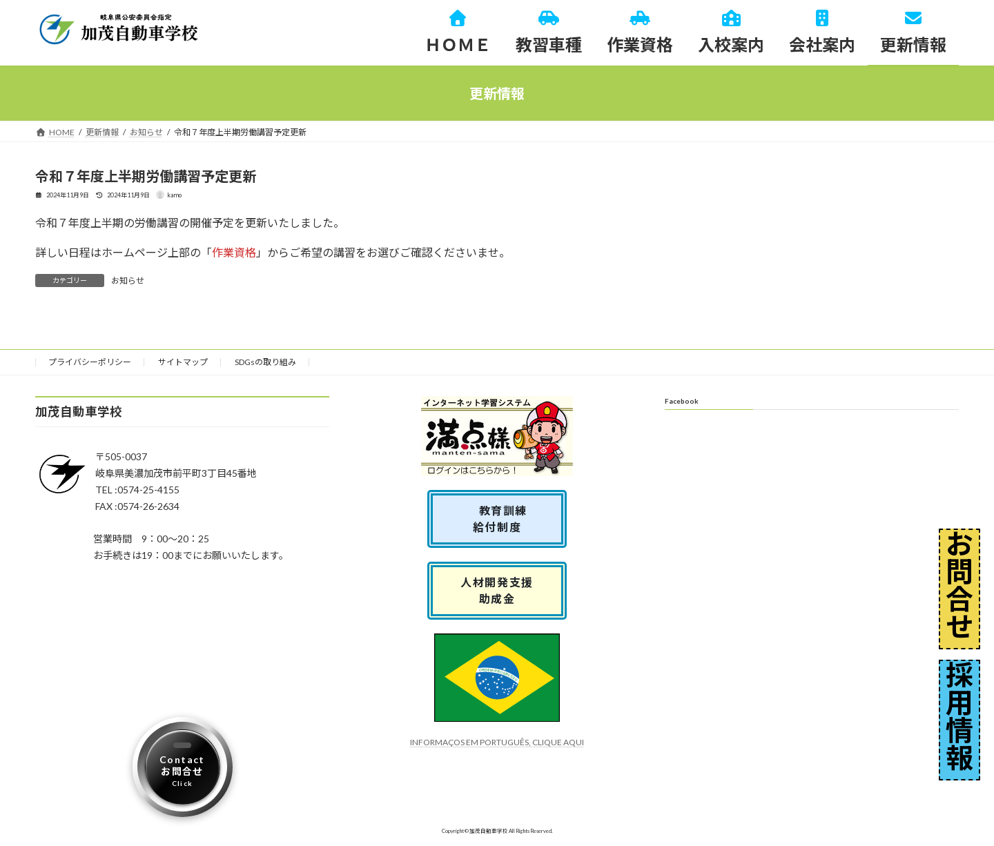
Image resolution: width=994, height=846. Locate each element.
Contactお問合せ (182, 771)
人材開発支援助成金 (497, 590)
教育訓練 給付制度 (503, 518)
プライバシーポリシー (89, 362)
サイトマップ (183, 362)
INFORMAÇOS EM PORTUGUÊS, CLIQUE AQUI (497, 742)
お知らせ (127, 280)
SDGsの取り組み (265, 362)
